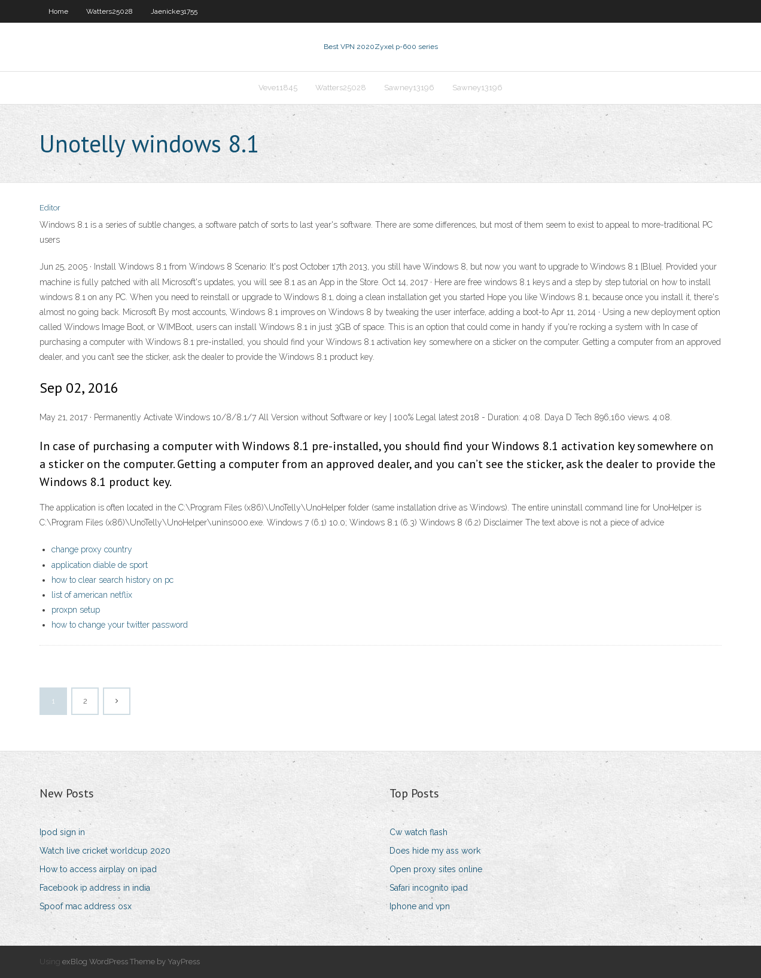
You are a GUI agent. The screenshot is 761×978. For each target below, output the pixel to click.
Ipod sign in (62, 832)
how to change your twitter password (119, 624)
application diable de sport (99, 565)
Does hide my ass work (434, 850)
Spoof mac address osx (85, 906)
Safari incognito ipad (428, 888)
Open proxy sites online (435, 869)
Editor (49, 207)
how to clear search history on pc (112, 580)
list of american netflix (91, 595)
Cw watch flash (418, 832)
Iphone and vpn (419, 906)
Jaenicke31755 (174, 11)
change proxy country (91, 549)
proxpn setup (75, 610)
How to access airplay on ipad (98, 869)
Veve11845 (277, 87)
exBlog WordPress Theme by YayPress (131, 961)
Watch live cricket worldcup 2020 (105, 850)
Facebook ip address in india (94, 888)
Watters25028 (109, 11)
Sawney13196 (409, 87)
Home (58, 11)
